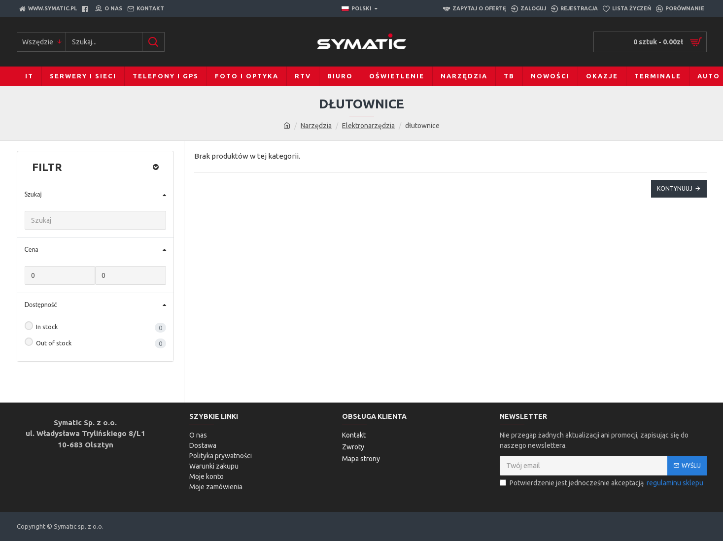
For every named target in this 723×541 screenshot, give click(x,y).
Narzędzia (316, 126)
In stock (41, 325)
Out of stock (48, 342)
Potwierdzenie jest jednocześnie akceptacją (602, 483)
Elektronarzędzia (368, 126)
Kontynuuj (674, 188)
